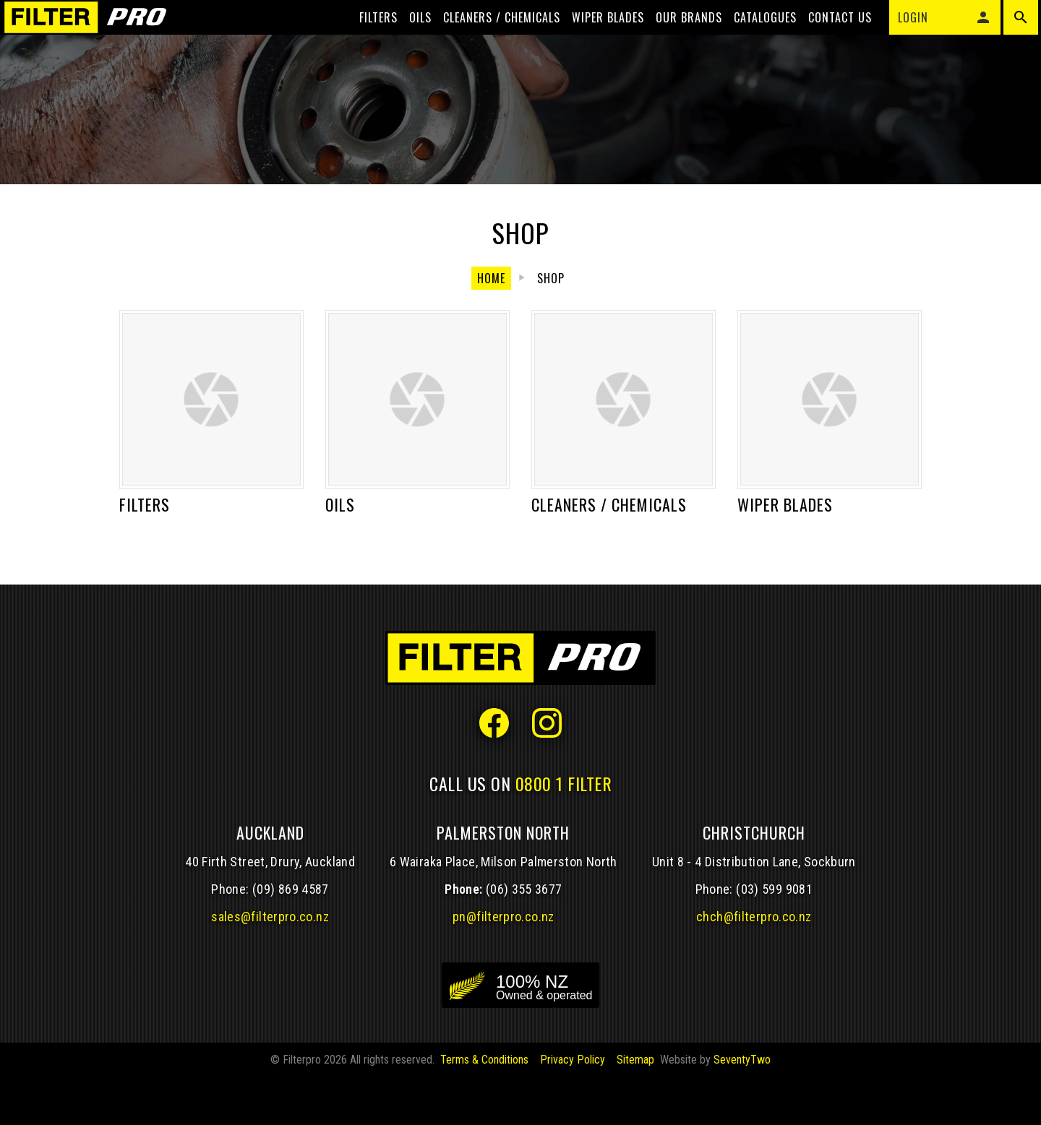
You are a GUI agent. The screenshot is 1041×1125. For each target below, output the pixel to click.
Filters (367, 37)
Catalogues (753, 37)
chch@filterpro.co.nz (753, 964)
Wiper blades (596, 37)
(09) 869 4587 (290, 936)
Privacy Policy (572, 1107)
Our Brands (677, 37)
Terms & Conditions (484, 1107)
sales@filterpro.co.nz (270, 964)
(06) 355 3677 (524, 936)
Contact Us (828, 37)
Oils (409, 37)
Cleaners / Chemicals (490, 37)
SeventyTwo (742, 1107)
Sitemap (635, 1107)
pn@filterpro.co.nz (503, 964)
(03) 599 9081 (774, 936)
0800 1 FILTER (563, 831)
